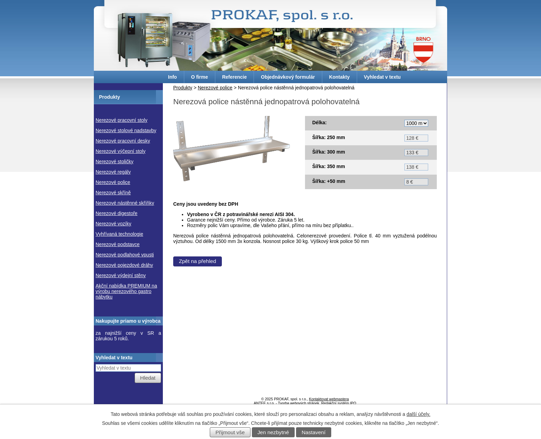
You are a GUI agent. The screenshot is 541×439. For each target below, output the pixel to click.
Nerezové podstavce (118, 244)
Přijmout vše (230, 432)
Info (172, 77)
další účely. (418, 414)
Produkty (182, 87)
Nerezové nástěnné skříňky (125, 203)
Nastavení (313, 432)
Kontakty (339, 77)
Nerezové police (215, 87)
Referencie (234, 77)
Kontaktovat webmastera (329, 399)
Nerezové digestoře (116, 213)
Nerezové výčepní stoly (121, 151)
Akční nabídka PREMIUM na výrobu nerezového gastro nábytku (126, 291)
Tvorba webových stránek (298, 403)
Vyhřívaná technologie (119, 234)
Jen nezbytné (273, 432)
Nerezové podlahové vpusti (125, 254)
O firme (199, 77)
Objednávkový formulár (288, 77)
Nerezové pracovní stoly (121, 120)
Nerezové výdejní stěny (121, 275)
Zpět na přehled (197, 261)
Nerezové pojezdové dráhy (124, 265)
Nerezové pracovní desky (123, 141)
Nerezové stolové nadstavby (126, 130)
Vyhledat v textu (382, 77)
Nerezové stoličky (115, 161)
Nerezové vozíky (113, 223)
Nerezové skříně (113, 192)
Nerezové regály (113, 172)
